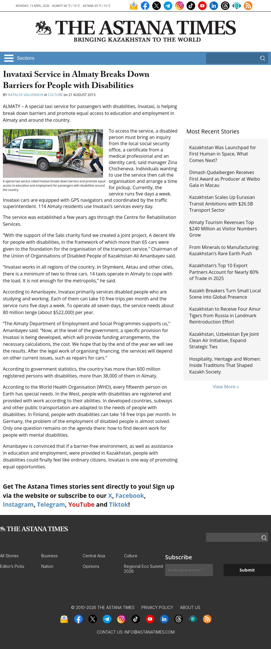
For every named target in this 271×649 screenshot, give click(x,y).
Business (49, 555)
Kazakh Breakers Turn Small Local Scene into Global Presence (225, 293)
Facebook (129, 496)
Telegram (51, 504)
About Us (190, 607)
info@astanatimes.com (149, 632)
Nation (47, 566)
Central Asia (94, 555)
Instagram (18, 504)
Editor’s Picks (12, 566)
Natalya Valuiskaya (25, 94)
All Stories (9, 555)
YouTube (81, 504)
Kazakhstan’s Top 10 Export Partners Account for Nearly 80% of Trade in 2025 (223, 271)
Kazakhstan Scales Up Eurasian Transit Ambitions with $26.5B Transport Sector (222, 203)
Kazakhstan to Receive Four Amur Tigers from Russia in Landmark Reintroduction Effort (224, 315)
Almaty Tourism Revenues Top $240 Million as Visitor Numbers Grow (223, 228)
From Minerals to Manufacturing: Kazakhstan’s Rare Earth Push (224, 250)
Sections (25, 58)
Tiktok (118, 504)
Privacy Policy (157, 607)
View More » (226, 387)
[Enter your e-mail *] (189, 570)
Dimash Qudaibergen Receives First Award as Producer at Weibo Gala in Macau (224, 178)
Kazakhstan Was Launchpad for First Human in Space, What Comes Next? (222, 153)
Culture (55, 94)
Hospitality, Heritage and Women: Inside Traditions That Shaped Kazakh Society (225, 365)
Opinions (91, 566)
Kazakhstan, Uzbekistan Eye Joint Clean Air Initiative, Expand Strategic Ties (224, 340)
